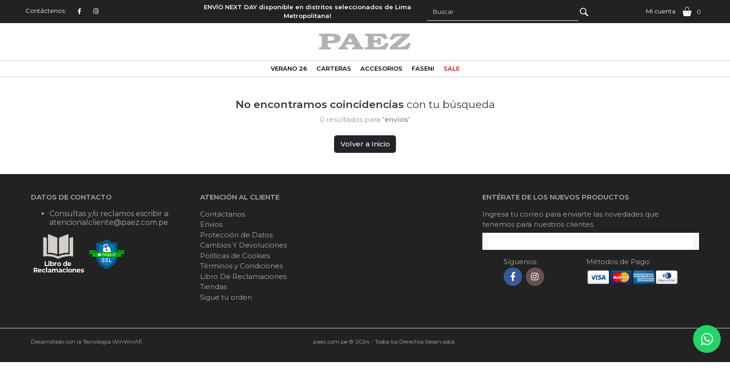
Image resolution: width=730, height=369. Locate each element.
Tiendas (213, 286)
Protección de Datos (236, 234)
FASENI (423, 68)
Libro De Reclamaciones (243, 276)
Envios (211, 224)
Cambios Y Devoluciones (243, 245)
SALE (452, 68)
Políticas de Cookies (235, 255)
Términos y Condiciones (241, 265)
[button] (658, 11)
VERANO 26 (289, 68)
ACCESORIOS (381, 68)
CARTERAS (333, 68)
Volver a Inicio (365, 143)
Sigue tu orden (226, 297)
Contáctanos (222, 214)
